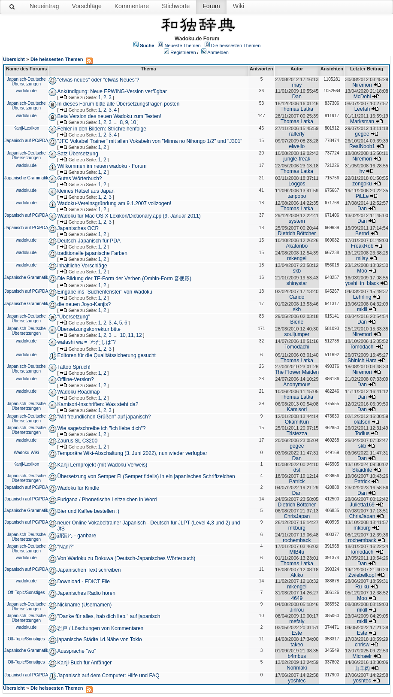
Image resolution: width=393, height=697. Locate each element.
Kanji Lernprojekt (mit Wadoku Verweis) (102, 465)
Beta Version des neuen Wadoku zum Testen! (109, 116)
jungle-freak (296, 159)
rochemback (297, 540)
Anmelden (218, 52)
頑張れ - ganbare (76, 536)
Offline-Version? (75, 379)
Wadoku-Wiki (26, 452)
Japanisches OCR (78, 228)
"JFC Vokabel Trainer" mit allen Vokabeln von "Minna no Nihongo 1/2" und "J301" (149, 141)
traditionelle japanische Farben (92, 253)
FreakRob (362, 246)
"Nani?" (65, 547)
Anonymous (296, 385)
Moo (362, 271)
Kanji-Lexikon (26, 128)
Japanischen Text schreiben (89, 570)
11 (130, 335)
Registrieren (183, 52)
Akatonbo (297, 246)
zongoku (362, 184)
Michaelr (362, 656)
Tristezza (297, 433)
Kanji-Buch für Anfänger (84, 663)
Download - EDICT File (83, 582)
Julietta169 (362, 505)
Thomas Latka (297, 109)
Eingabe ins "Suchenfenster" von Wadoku (104, 292)
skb (297, 271)
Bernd (362, 233)
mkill (362, 309)
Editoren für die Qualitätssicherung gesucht (106, 355)
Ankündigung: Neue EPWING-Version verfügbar (111, 91)
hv (362, 171)
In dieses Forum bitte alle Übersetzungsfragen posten (118, 104)
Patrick (297, 482)
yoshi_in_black (362, 283)
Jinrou (297, 610)
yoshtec (296, 681)
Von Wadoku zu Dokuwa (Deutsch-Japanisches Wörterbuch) (126, 558)
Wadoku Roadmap (78, 392)
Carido (296, 297)
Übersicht (14, 59)
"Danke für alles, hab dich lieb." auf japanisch (108, 616)
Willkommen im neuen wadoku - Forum (101, 166)
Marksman (362, 121)
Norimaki (297, 668)
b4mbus (296, 656)
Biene (296, 322)
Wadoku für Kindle (78, 488)
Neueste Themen (183, 45)
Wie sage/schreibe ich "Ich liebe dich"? (101, 428)
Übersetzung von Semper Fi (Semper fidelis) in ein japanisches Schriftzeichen (146, 476)
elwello (297, 146)
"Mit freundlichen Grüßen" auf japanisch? (104, 417)
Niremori (362, 85)
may (297, 85)
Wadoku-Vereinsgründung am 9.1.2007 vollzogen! (114, 203)
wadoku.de (26, 90)
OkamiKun (297, 422)
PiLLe (362, 196)
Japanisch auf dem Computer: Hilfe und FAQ (108, 676)
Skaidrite (362, 470)
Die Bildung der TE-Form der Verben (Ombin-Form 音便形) (124, 279)
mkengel (296, 258)
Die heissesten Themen (235, 45)
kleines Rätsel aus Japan (85, 191)
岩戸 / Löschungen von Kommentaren (100, 628)
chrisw (362, 645)
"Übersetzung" (73, 317)
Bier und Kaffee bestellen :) (88, 511)
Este (297, 633)
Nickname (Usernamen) (84, 605)
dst (296, 470)
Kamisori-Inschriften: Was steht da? (97, 404)
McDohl (362, 97)
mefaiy (296, 621)
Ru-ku (362, 587)
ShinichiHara (362, 361)
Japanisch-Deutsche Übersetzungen (26, 81)
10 (133, 122)
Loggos (296, 184)
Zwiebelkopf (362, 575)
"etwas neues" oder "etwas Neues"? (98, 80)
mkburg (296, 528)
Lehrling (362, 297)
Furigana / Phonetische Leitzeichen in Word (107, 500)
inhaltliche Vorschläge (82, 266)
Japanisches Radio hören (86, 593)
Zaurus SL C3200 (77, 441)
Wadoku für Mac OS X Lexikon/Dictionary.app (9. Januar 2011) (128, 216)
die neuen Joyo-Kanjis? (84, 304)
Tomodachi (296, 347)
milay (362, 258)
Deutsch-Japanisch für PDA (88, 241)
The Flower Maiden (297, 372)
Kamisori (297, 409)
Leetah (362, 109)
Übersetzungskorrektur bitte (88, 329)
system (297, 221)
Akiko (296, 575)
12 (139, 335)
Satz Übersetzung (77, 154)
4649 (296, 598)
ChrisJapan (297, 516)
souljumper (296, 334)
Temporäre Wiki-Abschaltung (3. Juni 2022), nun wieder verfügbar (132, 453)
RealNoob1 (362, 146)
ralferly (297, 134)
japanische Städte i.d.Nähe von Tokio (99, 639)
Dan (297, 97)
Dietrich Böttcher (297, 233)
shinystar (297, 283)
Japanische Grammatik (26, 178)
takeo (296, 645)
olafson (362, 422)
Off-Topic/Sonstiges (26, 592)
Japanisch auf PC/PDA (26, 140)
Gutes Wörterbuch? (79, 179)
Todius (362, 433)
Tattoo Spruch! (73, 367)
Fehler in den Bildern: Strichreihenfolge (101, 129)
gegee (362, 134)
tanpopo (296, 196)
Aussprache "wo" (76, 651)
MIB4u (296, 552)
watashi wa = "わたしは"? (86, 342)
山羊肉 (362, 668)
